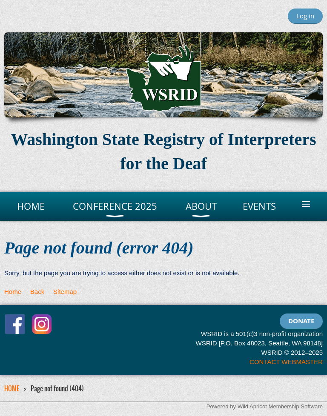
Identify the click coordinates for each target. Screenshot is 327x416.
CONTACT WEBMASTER (286, 361)
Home (12, 291)
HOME (11, 388)
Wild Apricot (252, 406)
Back (37, 291)
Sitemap (65, 291)
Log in (305, 15)
